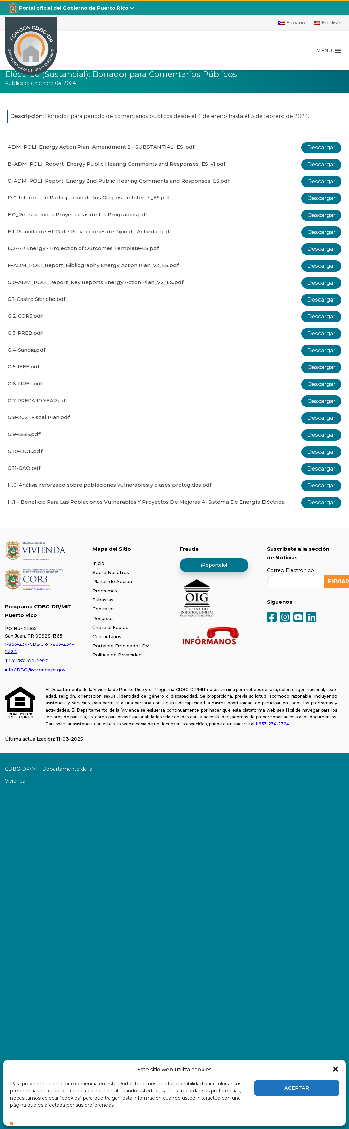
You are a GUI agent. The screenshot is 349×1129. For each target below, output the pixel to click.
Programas (104, 590)
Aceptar (296, 1088)
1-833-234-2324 (272, 723)
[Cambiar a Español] (293, 22)
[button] (335, 1069)
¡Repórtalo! (214, 565)
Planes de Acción (112, 581)
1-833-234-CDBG (24, 644)
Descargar (321, 147)
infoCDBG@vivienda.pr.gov (35, 669)
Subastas (102, 599)
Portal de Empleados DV (120, 645)
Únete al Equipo (110, 627)
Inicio (98, 563)
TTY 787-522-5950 (27, 660)
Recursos (103, 618)
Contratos (103, 608)
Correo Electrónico (290, 570)
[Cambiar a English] (327, 22)
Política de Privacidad (117, 654)
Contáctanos (107, 636)
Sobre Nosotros (110, 572)
